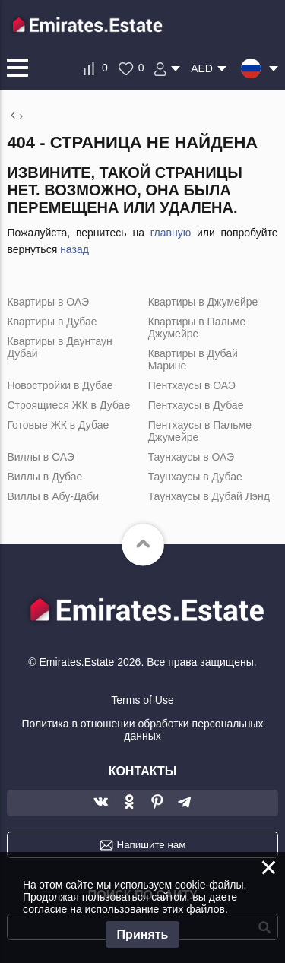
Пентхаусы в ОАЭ (192, 385)
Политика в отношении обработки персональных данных (143, 729)
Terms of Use (142, 700)
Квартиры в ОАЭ (48, 302)
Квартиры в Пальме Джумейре (197, 327)
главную (170, 232)
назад (74, 249)
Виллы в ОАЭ (40, 457)
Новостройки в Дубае (59, 385)
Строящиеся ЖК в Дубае (68, 405)
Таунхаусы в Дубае (195, 476)
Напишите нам (151, 845)
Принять (143, 934)
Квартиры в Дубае (52, 321)
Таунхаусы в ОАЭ (191, 457)
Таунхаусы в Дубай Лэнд (209, 496)
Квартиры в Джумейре (203, 302)
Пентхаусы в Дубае (196, 405)
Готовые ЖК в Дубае (58, 425)
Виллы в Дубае (44, 476)
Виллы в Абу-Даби (53, 496)
